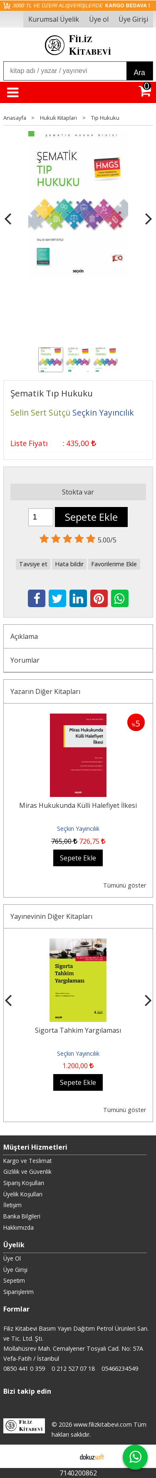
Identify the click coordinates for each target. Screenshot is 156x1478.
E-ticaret (65, 1456)
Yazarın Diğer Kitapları (45, 691)
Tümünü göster (124, 885)
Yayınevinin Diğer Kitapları (51, 916)
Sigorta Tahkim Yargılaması (78, 1030)
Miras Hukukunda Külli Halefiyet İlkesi (78, 805)
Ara (139, 72)
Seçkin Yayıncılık (78, 828)
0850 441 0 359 (24, 1368)
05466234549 (120, 1368)
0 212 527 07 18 (73, 1368)
